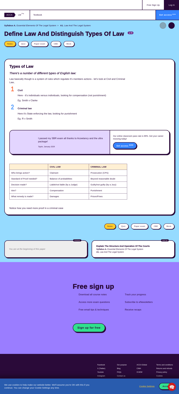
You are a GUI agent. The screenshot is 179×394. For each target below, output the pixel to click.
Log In (172, 5)
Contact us (121, 376)
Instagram (101, 376)
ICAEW (139, 372)
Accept (166, 386)
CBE (56, 44)
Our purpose (122, 365)
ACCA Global (142, 365)
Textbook (37, 15)
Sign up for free (88, 327)
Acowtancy (18, 5)
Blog (118, 368)
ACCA (9, 15)
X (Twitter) (101, 368)
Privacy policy (161, 372)
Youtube (100, 372)
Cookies (159, 376)
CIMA (139, 368)
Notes (10, 44)
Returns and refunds (164, 368)
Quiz (23, 44)
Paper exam (39, 44)
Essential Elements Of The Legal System (30, 25)
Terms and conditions (164, 365)
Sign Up (153, 5)
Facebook (101, 365)
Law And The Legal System (75, 25)
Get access (124, 145)
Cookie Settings (147, 386)
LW (21, 15)
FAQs (119, 372)
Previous (163, 25)
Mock (68, 44)
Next (171, 25)
